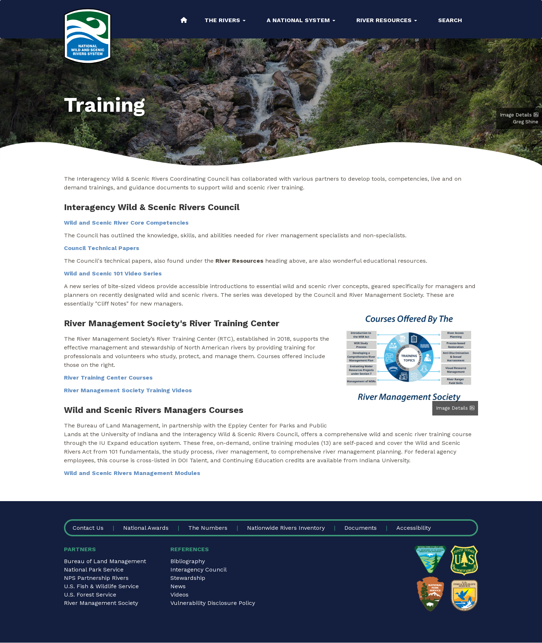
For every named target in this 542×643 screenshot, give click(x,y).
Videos (179, 594)
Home (184, 20)
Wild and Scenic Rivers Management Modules (132, 473)
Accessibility (413, 527)
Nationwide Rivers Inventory (286, 527)
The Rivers (225, 20)
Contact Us (88, 527)
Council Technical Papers (101, 248)
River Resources (386, 20)
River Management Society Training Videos (128, 390)
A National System (301, 20)
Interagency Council (198, 569)
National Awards (146, 527)
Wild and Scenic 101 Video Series (113, 273)
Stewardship (187, 578)
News (178, 586)
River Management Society (101, 603)
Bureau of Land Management (105, 561)
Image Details (516, 115)
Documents (360, 527)
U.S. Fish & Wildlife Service (101, 586)
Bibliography (187, 561)
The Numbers (207, 527)
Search (450, 20)
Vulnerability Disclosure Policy (212, 603)
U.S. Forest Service (90, 594)
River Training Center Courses (108, 377)
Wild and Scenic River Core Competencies (126, 222)
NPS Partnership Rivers (96, 578)
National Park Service (94, 569)
